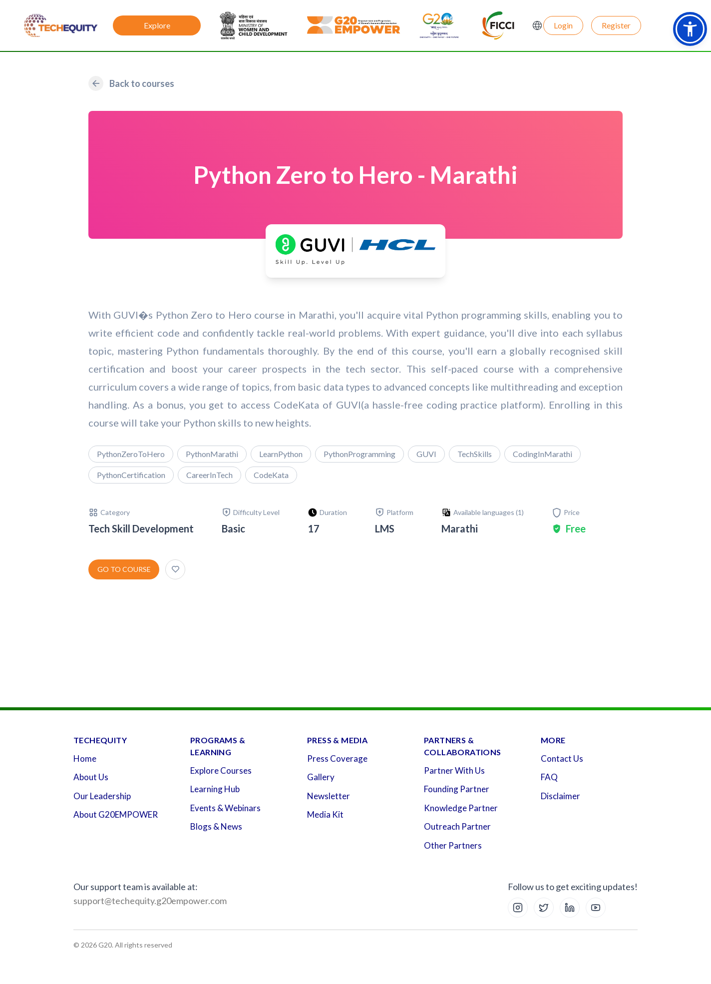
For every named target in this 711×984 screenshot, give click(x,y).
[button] (690, 28)
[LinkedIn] (570, 908)
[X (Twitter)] (544, 908)
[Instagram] (518, 908)
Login (563, 25)
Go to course (124, 569)
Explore (157, 25)
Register (616, 25)
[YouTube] (596, 908)
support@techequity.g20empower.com (150, 900)
